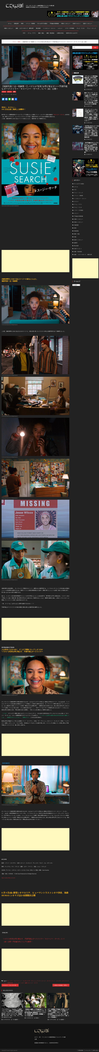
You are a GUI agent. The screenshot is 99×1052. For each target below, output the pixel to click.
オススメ (9, 91)
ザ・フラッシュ (33, 981)
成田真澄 (14, 94)
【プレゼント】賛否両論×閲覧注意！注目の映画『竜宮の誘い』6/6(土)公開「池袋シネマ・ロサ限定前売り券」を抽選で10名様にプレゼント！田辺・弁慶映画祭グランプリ (91, 82)
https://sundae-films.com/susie (8, 877)
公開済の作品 (60, 33)
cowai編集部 (15, 1019)
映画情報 (76, 231)
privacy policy (88, 1050)
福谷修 (36, 1018)
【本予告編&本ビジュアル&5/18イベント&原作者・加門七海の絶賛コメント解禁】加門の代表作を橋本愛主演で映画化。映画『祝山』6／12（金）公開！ (91, 147)
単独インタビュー (65, 23)
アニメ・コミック (91, 28)
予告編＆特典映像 (54, 23)
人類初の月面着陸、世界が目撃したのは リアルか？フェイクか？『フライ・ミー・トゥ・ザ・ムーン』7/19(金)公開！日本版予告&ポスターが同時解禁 (61, 985)
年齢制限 (76, 225)
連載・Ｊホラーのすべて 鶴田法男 (24, 28)
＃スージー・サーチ (33, 983)
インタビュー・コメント (49, 28)
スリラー (39, 981)
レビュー (60, 28)
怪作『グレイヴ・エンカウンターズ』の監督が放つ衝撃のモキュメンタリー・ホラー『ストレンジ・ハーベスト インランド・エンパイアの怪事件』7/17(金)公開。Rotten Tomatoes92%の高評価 (91, 98)
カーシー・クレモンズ (22, 981)
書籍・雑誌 (41, 33)
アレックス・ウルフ (12, 981)
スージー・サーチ (46, 981)
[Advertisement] (35, 261)
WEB (24, 33)
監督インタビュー (87, 23)
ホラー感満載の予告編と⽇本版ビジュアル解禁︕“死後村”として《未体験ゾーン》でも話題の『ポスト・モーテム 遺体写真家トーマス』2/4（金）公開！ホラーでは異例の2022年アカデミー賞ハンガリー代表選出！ (58, 1013)
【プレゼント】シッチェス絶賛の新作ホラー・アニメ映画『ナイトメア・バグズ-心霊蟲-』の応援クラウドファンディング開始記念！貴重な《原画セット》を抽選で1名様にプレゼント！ (91, 115)
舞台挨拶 (38, 28)
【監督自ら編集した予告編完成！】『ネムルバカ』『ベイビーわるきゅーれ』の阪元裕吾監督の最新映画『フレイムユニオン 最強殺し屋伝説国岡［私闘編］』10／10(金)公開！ (35, 1012)
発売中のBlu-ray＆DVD (71, 33)
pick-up (3, 91)
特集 (75, 237)
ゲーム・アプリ (32, 33)
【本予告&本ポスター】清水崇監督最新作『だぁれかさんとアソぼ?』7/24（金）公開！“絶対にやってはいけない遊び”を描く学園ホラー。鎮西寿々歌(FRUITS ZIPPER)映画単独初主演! (91, 131)
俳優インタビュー (8, 28)
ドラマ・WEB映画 (69, 28)
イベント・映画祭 (30, 23)
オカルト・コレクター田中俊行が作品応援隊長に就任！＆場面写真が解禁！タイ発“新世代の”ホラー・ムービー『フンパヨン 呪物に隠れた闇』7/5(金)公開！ (11, 985)
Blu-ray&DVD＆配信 (42, 23)
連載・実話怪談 (50, 33)
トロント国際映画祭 (8, 983)
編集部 (75, 242)
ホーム (9, 23)
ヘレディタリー (17, 983)
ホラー (23, 983)
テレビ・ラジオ (80, 28)
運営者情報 (80, 1050)
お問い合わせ (95, 1050)
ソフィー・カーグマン (56, 981)
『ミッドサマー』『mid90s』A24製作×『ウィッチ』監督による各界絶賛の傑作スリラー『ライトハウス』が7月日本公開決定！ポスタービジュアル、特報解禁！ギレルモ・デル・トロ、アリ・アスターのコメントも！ (12, 1013)
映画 (22, 23)
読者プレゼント (77, 23)
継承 (26, 983)
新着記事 (16, 23)
